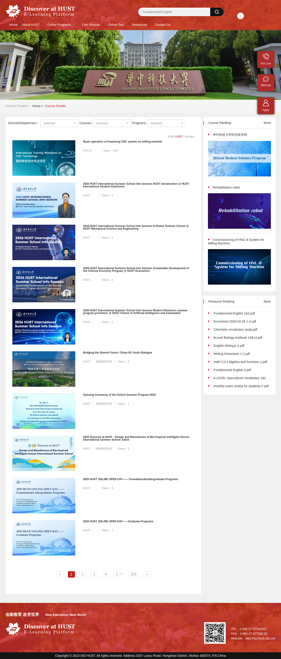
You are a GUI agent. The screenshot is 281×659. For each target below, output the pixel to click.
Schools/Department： (24, 123)
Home (13, 24)
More (267, 123)
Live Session (91, 24)
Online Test (116, 24)
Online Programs (59, 24)
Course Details (55, 106)
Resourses (139, 24)
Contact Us (162, 24)
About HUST (31, 24)
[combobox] (59, 123)
